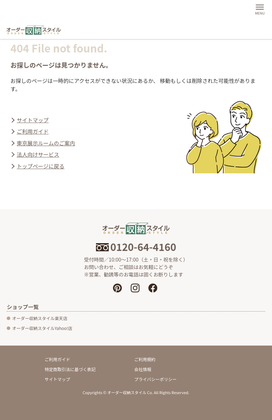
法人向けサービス (38, 154)
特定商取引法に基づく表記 (70, 369)
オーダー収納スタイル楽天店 (39, 318)
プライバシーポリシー (155, 379)
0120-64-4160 (136, 247)
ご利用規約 (144, 359)
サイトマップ (33, 120)
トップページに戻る (40, 166)
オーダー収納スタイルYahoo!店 (42, 328)
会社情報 (142, 369)
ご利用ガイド (33, 131)
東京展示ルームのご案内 (46, 143)
